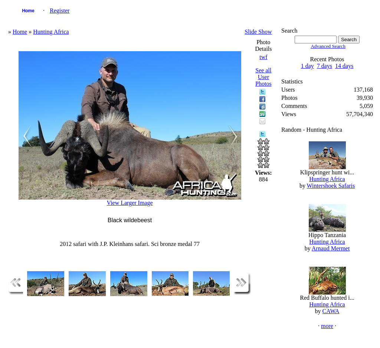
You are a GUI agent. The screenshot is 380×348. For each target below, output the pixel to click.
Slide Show (258, 32)
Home (28, 10)
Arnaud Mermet (331, 248)
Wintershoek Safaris (331, 186)
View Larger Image (130, 203)
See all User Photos (263, 77)
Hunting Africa (51, 32)
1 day (307, 66)
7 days (324, 66)
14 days (344, 66)
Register (59, 10)
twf (263, 57)
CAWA (331, 311)
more (327, 326)
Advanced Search (328, 46)
